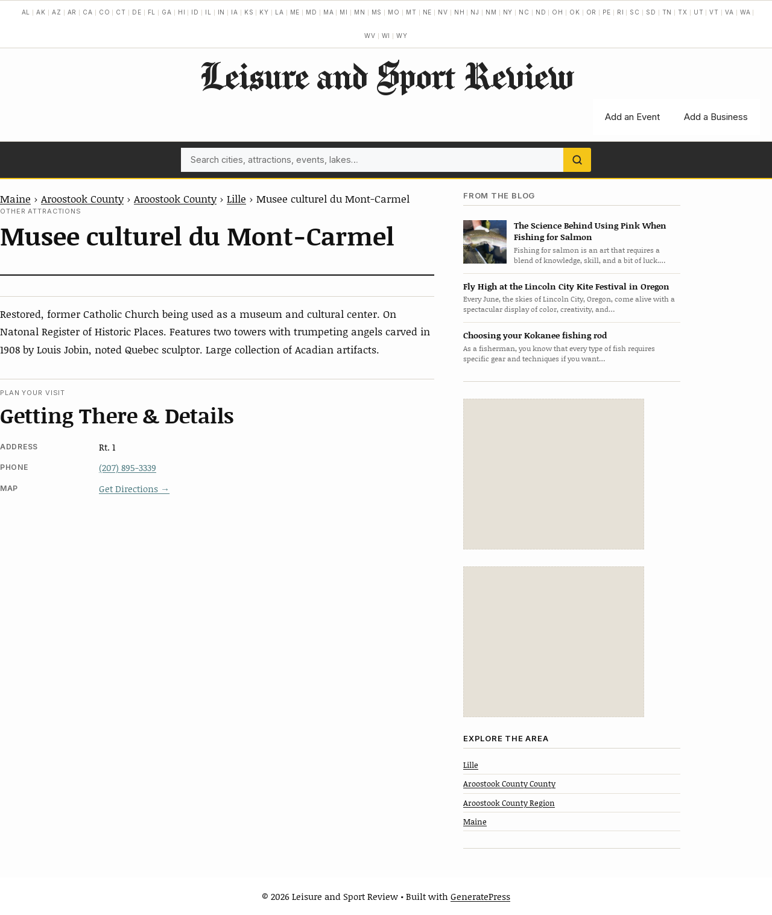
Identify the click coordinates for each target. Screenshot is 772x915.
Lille (236, 198)
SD (651, 12)
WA (745, 12)
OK (574, 12)
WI (386, 35)
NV (443, 12)
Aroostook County (82, 198)
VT (714, 12)
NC (524, 12)
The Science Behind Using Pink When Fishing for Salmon (590, 231)
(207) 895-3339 (127, 467)
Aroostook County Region (509, 802)
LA (279, 12)
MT (411, 12)
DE (137, 12)
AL (26, 12)
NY (508, 12)
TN (667, 12)
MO (394, 12)
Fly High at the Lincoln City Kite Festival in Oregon (566, 286)
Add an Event (632, 116)
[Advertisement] (553, 474)
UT (699, 12)
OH (557, 12)
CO (104, 12)
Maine (15, 198)
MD (311, 12)
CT (121, 12)
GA (167, 12)
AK (41, 12)
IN (222, 12)
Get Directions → (134, 488)
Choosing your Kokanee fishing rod (535, 335)
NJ (474, 12)
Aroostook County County (509, 783)
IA (234, 12)
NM (491, 12)
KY (264, 12)
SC (635, 12)
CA (88, 12)
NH (459, 12)
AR (72, 12)
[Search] (577, 160)
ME (295, 12)
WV (370, 35)
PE (607, 12)
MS (377, 12)
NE (427, 12)
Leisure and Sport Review (386, 75)
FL (152, 12)
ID (195, 12)
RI (620, 12)
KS (249, 12)
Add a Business (716, 116)
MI (344, 12)
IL (208, 12)
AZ (57, 12)
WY (402, 35)
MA (328, 12)
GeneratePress (480, 896)
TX (683, 12)
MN (359, 12)
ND (541, 12)
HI (182, 12)
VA (729, 12)
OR (591, 12)
